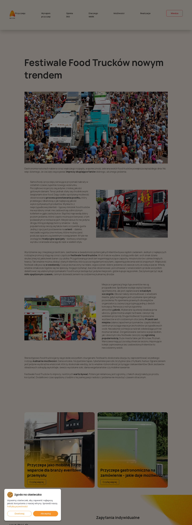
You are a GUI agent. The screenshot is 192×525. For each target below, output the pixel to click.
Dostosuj (19, 513)
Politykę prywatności (17, 506)
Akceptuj (46, 513)
